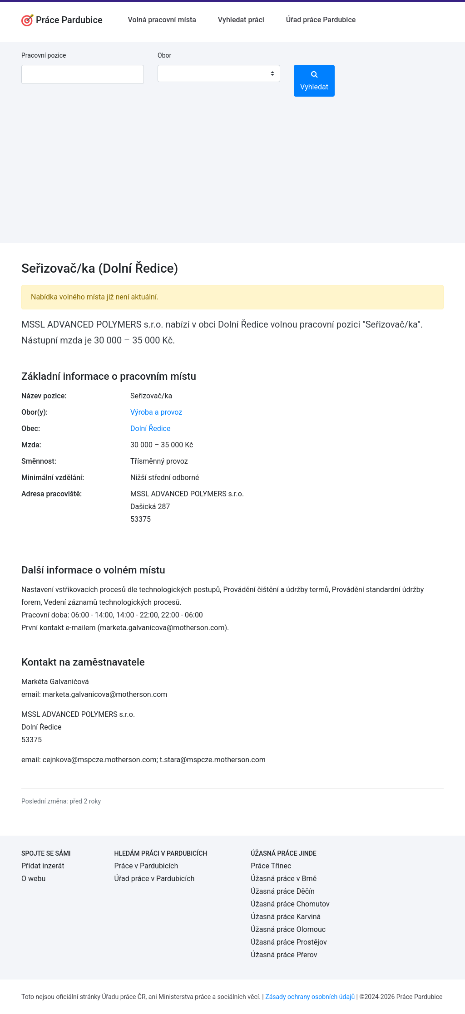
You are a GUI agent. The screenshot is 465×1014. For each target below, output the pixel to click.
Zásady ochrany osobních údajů (310, 996)
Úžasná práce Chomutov (290, 904)
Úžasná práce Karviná (286, 916)
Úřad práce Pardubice (321, 19)
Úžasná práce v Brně (284, 878)
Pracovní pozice (43, 55)
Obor (164, 55)
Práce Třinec (271, 866)
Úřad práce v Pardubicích (154, 878)
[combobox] (219, 73)
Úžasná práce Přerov (284, 954)
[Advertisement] (232, 179)
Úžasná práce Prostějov (288, 942)
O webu (33, 878)
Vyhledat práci (241, 19)
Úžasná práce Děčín (283, 891)
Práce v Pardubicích (146, 866)
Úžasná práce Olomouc (288, 929)
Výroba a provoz (156, 412)
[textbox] (176, 73)
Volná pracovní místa (162, 19)
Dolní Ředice (150, 428)
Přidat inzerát (42, 866)
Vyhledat (314, 80)
